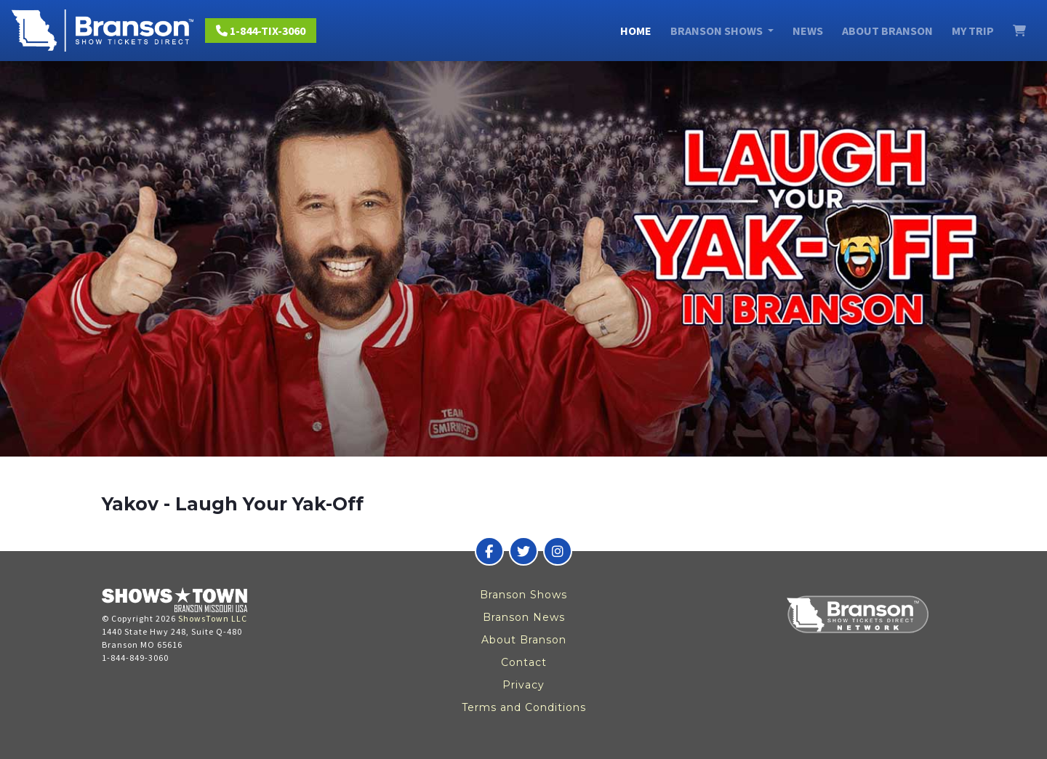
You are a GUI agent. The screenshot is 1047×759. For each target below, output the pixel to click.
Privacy (523, 684)
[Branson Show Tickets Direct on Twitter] (523, 551)
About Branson (887, 30)
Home (635, 30)
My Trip (973, 30)
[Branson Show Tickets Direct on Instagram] (557, 551)
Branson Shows (523, 594)
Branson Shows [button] (717, 30)
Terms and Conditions (524, 707)
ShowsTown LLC (212, 618)
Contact (524, 662)
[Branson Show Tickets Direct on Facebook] (489, 551)
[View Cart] (1019, 30)
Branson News (524, 617)
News (808, 30)
